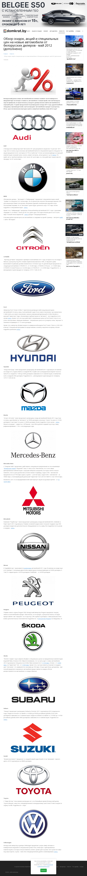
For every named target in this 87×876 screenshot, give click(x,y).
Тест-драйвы (70, 31)
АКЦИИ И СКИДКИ (37, 31)
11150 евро (45, 663)
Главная (6, 53)
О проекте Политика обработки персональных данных (28, 866)
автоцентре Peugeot (44, 618)
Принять (43, 870)
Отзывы (78, 31)
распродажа (27, 568)
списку (54, 155)
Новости (61, 31)
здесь (26, 207)
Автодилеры (53, 31)
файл (61, 217)
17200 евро (25, 665)
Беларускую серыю (10, 468)
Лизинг (45, 31)
